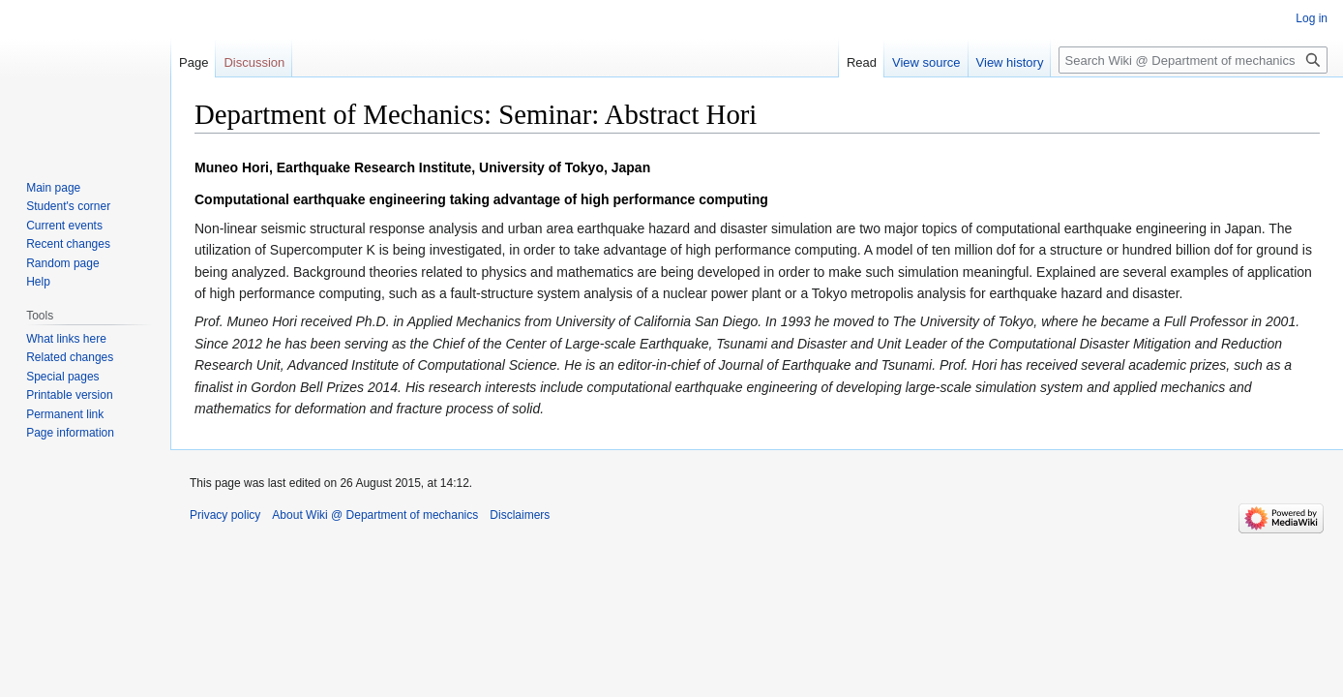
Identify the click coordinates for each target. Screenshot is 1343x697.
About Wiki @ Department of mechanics (375, 515)
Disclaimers (520, 515)
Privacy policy (225, 515)
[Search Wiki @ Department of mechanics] (1193, 60)
